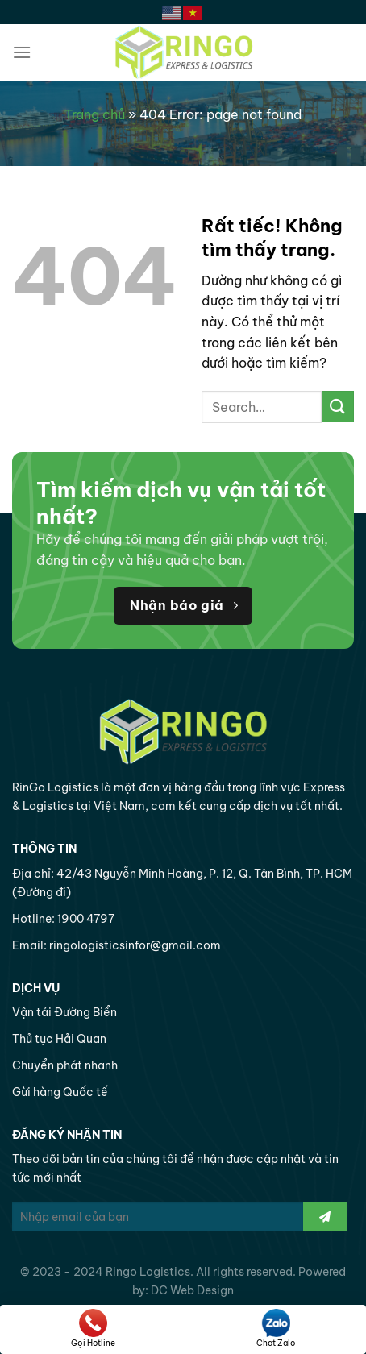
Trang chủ (94, 114)
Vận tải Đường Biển (64, 1012)
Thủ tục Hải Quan (59, 1039)
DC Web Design (192, 1290)
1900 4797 (85, 919)
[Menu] (21, 52)
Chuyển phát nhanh (65, 1065)
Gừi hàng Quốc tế (60, 1092)
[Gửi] (338, 406)
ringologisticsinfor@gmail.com (135, 945)
